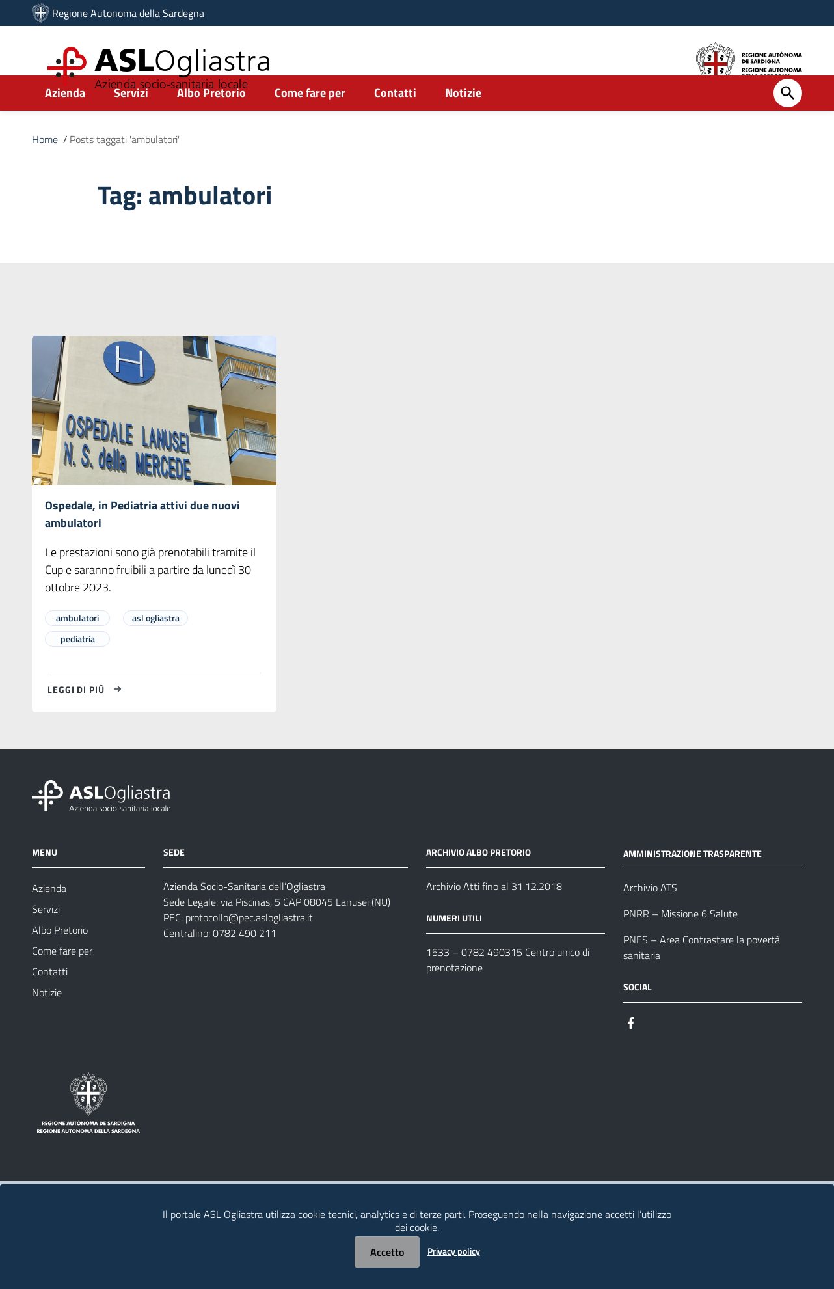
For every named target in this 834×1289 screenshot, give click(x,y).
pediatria (78, 669)
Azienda (65, 121)
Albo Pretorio (211, 121)
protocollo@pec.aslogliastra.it (249, 948)
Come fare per (310, 121)
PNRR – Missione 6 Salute (680, 944)
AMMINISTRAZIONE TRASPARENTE (692, 884)
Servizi (131, 121)
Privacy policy (453, 1251)
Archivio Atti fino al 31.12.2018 (494, 917)
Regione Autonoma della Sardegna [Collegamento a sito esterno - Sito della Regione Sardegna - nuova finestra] (128, 13)
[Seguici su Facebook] (631, 1052)
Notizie (463, 121)
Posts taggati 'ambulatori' (125, 168)
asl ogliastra (156, 648)
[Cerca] (787, 121)
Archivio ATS (650, 918)
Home (45, 168)
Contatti (395, 121)
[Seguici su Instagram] (654, 1052)
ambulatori (77, 648)
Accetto (387, 1252)
